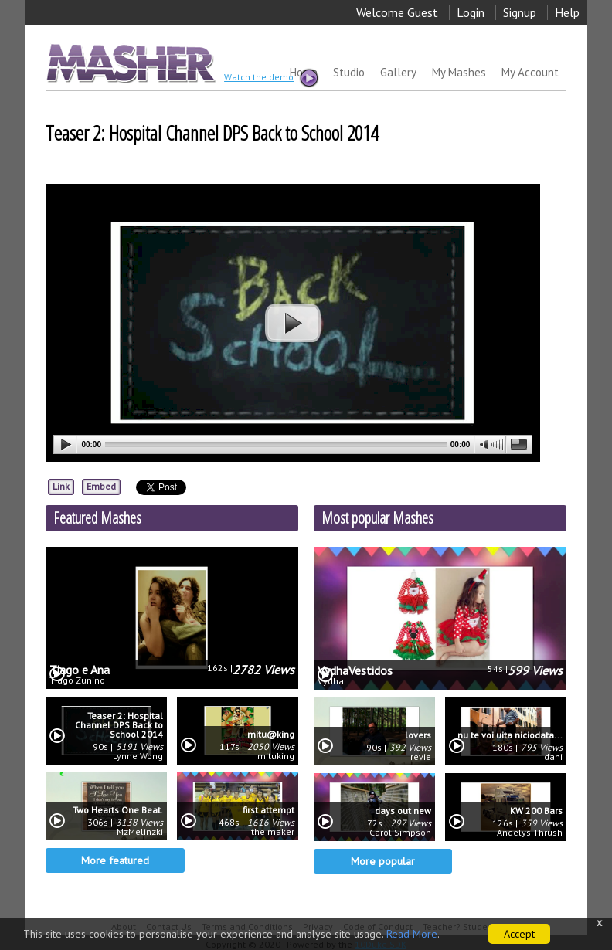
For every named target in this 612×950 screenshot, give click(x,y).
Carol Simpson (400, 832)
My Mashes (459, 72)
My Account (530, 72)
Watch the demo (270, 78)
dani (553, 757)
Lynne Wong (138, 756)
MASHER (129, 62)
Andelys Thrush (530, 832)
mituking (275, 756)
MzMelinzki (140, 831)
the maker (272, 831)
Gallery (398, 72)
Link (61, 486)
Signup (519, 12)
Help (567, 12)
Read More (411, 934)
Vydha (331, 681)
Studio (349, 72)
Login (470, 12)
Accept (519, 934)
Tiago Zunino (77, 680)
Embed (101, 486)
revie (420, 757)
